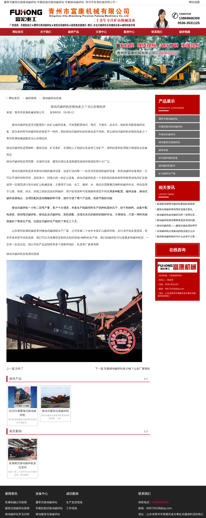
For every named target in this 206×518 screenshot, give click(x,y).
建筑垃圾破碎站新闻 (17, 508)
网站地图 (194, 2)
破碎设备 (163, 150)
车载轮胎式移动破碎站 (50, 2)
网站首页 (17, 31)
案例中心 (129, 31)
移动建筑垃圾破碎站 (169, 142)
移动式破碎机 (50, 230)
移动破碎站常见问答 (17, 514)
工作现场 (71, 508)
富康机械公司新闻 (16, 502)
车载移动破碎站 (74, 2)
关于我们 (45, 31)
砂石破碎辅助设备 (168, 157)
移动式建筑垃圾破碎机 (55, 410)
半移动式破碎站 (167, 134)
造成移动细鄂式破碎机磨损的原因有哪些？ (179, 204)
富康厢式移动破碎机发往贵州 (22, 465)
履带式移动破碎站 (168, 118)
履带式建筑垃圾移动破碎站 (20, 2)
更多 (146, 378)
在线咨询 (177, 250)
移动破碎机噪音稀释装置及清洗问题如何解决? (181, 220)
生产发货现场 (74, 502)
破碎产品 (73, 31)
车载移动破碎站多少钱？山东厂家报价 (127, 368)
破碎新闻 (31, 98)
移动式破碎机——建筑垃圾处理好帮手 (177, 225)
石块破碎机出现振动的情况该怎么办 (176, 231)
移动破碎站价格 (52, 98)
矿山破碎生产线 (167, 173)
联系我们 (156, 31)
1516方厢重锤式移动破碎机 (22, 412)
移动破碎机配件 (167, 165)
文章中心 (101, 31)
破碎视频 (184, 31)
